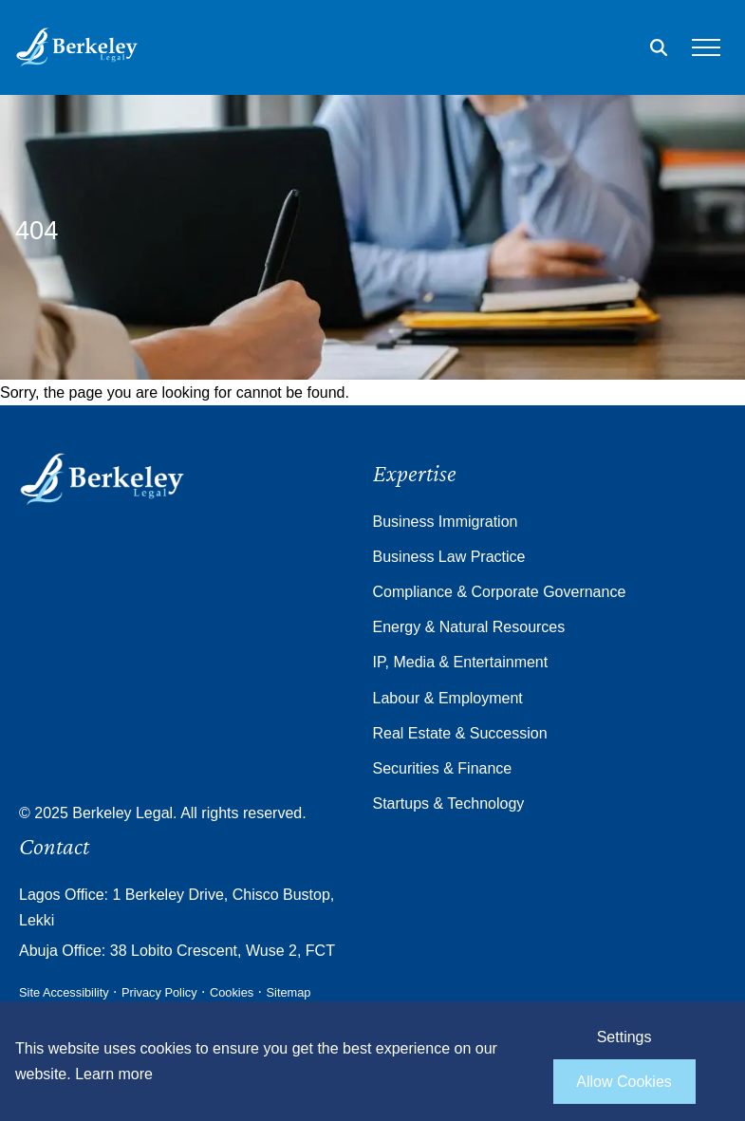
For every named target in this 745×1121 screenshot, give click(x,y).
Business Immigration (445, 522)
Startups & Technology (449, 803)
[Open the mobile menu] (706, 47)
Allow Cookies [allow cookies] (623, 1082)
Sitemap (289, 992)
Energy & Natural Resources (469, 627)
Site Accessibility (64, 992)
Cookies (231, 992)
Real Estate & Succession (460, 733)
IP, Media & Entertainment (461, 662)
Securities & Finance (442, 768)
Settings (624, 1037)
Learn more (114, 1074)
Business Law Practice (449, 557)
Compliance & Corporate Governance (499, 592)
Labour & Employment (448, 698)
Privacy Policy (159, 992)
